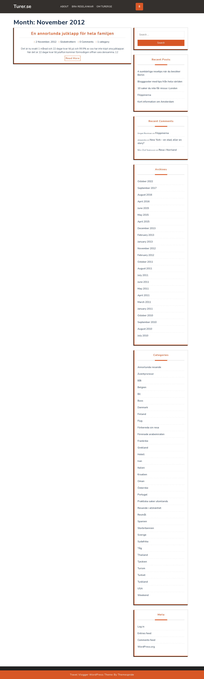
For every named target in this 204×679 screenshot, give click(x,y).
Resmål (142, 514)
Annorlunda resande (149, 367)
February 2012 (146, 255)
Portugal (142, 494)
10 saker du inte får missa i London (157, 88)
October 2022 (145, 181)
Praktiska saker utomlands (153, 501)
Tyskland (143, 581)
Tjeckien (142, 561)
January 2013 (145, 241)
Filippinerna (144, 95)
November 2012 (147, 248)
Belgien (142, 387)
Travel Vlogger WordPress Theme (91, 674)
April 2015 (143, 221)
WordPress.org (146, 646)
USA (140, 588)
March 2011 (144, 302)
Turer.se (22, 6)
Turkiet (141, 575)
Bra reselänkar (82, 6)
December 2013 (147, 228)
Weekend (143, 595)
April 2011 (143, 295)
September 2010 (147, 322)
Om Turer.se (104, 6)
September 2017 (147, 188)
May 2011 (143, 288)
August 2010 (145, 328)
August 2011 (145, 268)
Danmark (143, 407)
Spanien (142, 521)
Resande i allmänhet (149, 508)
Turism (141, 568)
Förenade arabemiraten (151, 434)
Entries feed (144, 633)
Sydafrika (143, 541)
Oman (141, 481)
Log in (141, 626)
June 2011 (143, 282)
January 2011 (145, 308)
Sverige (142, 534)
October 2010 (145, 315)
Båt (139, 380)
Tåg (140, 548)
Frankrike (143, 441)
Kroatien (142, 474)
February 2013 (146, 235)
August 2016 (145, 194)
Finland (142, 414)
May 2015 (143, 214)
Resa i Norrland (168, 150)
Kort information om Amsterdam (156, 101)
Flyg (140, 420)
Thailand (143, 555)
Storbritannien (146, 528)
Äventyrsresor (146, 374)
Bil (139, 394)
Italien (141, 467)
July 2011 (143, 275)
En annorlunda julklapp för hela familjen (72, 33)
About (64, 6)
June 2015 (143, 208)
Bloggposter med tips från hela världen (160, 81)
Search (161, 42)
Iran (140, 461)
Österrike (143, 487)
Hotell (141, 454)
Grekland (143, 447)
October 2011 (145, 261)
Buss (140, 400)
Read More (73, 58)
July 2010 (143, 335)
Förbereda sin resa (148, 427)
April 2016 (143, 201)
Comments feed (146, 640)
